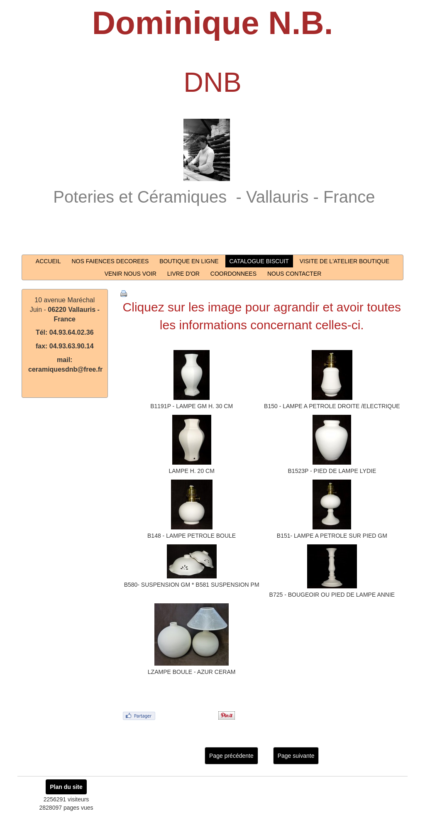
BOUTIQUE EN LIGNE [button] (188, 261)
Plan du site (66, 787)
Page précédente (231, 755)
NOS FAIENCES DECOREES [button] (110, 261)
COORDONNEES (233, 273)
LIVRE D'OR (183, 273)
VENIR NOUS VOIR (130, 273)
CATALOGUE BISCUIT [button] (259, 261)
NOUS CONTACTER (294, 273)
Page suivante (296, 755)
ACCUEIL (48, 261)
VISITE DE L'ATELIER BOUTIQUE (344, 261)
